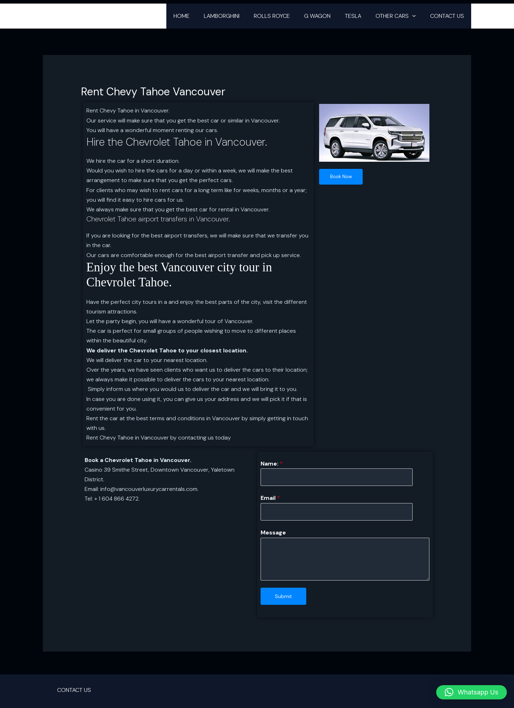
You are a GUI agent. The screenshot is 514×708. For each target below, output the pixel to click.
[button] (416, 16)
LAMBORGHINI (237, 16)
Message (273, 535)
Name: (272, 463)
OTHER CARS (400, 16)
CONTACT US (448, 16)
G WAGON (327, 16)
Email (270, 499)
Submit (283, 598)
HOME (200, 16)
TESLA (360, 16)
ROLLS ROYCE (285, 16)
